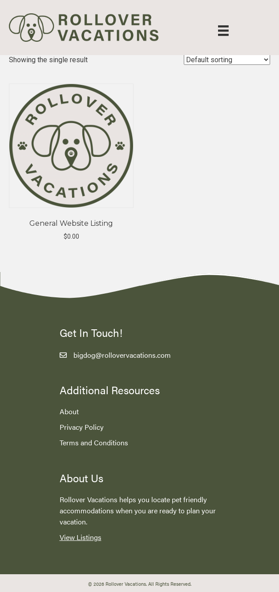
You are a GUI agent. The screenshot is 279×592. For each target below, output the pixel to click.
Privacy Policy (82, 427)
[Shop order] (227, 60)
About (69, 411)
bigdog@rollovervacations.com (122, 355)
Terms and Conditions (94, 442)
